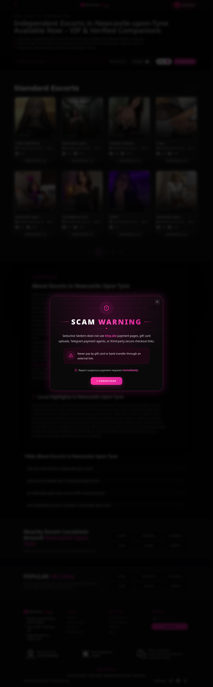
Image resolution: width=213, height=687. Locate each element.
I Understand (106, 380)
